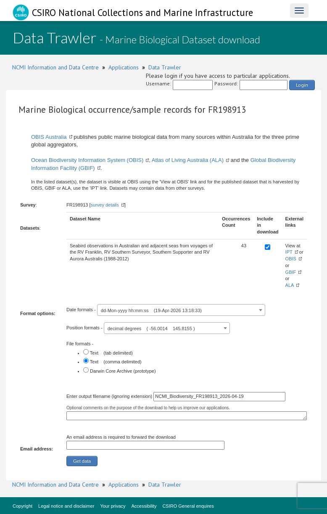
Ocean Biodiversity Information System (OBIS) (87, 160)
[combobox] (181, 310)
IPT (289, 251)
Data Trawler (164, 67)
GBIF (290, 272)
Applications (123, 67)
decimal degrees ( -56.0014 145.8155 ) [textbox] (151, 328)
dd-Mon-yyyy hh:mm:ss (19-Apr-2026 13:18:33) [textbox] (151, 310)
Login (302, 85)
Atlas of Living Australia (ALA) (188, 160)
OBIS (290, 258)
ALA (289, 285)
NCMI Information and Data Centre (55, 67)
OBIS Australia (49, 137)
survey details (104, 204)
